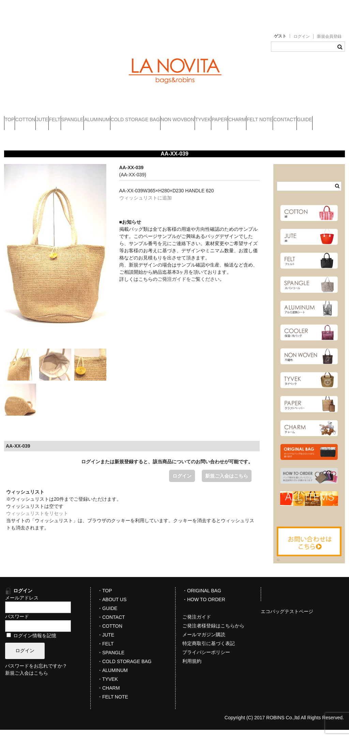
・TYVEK (107, 687)
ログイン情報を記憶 (31, 643)
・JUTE (105, 643)
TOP (16, 116)
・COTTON (109, 634)
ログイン (301, 36)
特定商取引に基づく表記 (208, 651)
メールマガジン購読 (203, 642)
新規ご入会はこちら (226, 484)
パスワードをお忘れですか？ (36, 674)
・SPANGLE (110, 660)
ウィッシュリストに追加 (145, 206)
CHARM (49, 131)
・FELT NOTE (112, 705)
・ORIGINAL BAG (201, 598)
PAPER (19, 131)
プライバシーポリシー (206, 660)
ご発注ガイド (196, 625)
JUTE (75, 116)
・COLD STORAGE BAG (124, 669)
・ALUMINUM (112, 678)
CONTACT (123, 131)
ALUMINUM (169, 116)
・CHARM (108, 696)
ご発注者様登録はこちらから (213, 634)
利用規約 (191, 669)
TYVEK (314, 116)
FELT (100, 116)
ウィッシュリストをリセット (37, 521)
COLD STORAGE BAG (220, 116)
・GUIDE (107, 616)
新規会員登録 (329, 36)
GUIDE (156, 131)
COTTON (45, 116)
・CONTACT (111, 625)
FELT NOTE (85, 131)
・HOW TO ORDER (203, 607)
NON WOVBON (276, 116)
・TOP (104, 598)
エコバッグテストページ (287, 619)
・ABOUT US (111, 607)
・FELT (105, 652)
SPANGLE (131, 116)
